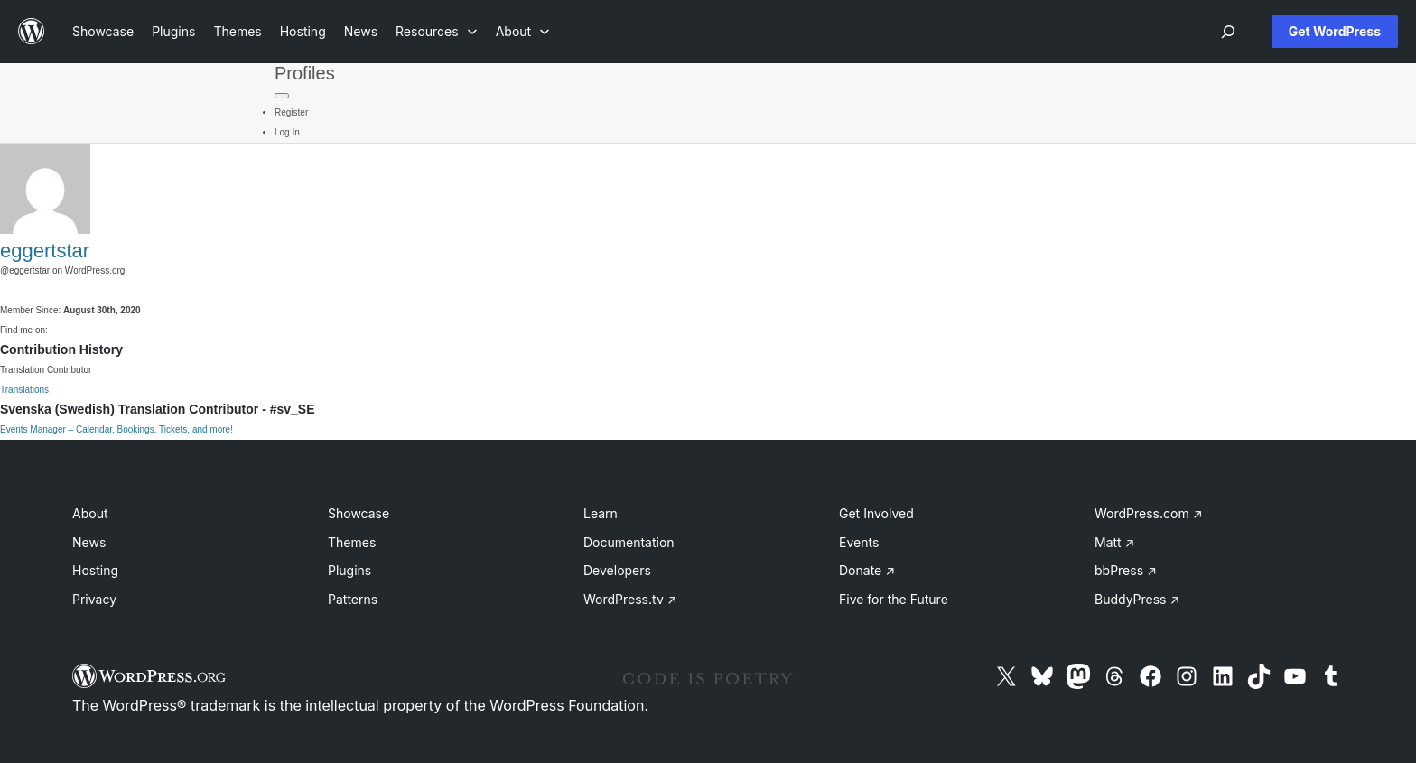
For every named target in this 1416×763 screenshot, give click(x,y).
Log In (287, 132)
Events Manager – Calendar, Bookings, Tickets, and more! (116, 429)
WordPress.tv (630, 599)
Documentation (629, 542)
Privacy (94, 599)
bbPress (1126, 570)
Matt (1114, 542)
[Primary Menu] (282, 95)
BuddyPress (1137, 599)
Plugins (349, 570)
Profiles (305, 73)
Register (291, 112)
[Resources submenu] (437, 31)
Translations (24, 390)
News (89, 542)
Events (859, 542)
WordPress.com (1149, 513)
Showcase (358, 513)
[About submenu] (523, 31)
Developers (617, 570)
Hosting (95, 570)
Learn (600, 513)
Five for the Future (893, 599)
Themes (352, 542)
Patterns (352, 599)
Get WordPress (1335, 31)
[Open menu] (1228, 31)
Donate (867, 570)
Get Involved (876, 513)
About (89, 513)
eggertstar (44, 250)
